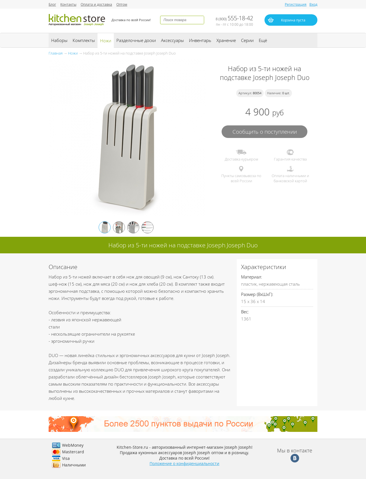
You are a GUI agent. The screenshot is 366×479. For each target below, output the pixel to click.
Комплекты (84, 40)
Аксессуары (172, 40)
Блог (52, 4)
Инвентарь (200, 40)
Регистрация (296, 4)
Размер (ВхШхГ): (257, 294)
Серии (247, 40)
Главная (56, 53)
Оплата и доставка (96, 4)
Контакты (68, 4)
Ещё (263, 40)
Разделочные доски (136, 40)
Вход (313, 4)
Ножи (105, 40)
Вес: (245, 311)
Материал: (251, 277)
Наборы (59, 40)
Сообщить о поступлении (264, 131)
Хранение (226, 40)
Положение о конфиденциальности (184, 463)
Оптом (121, 4)
